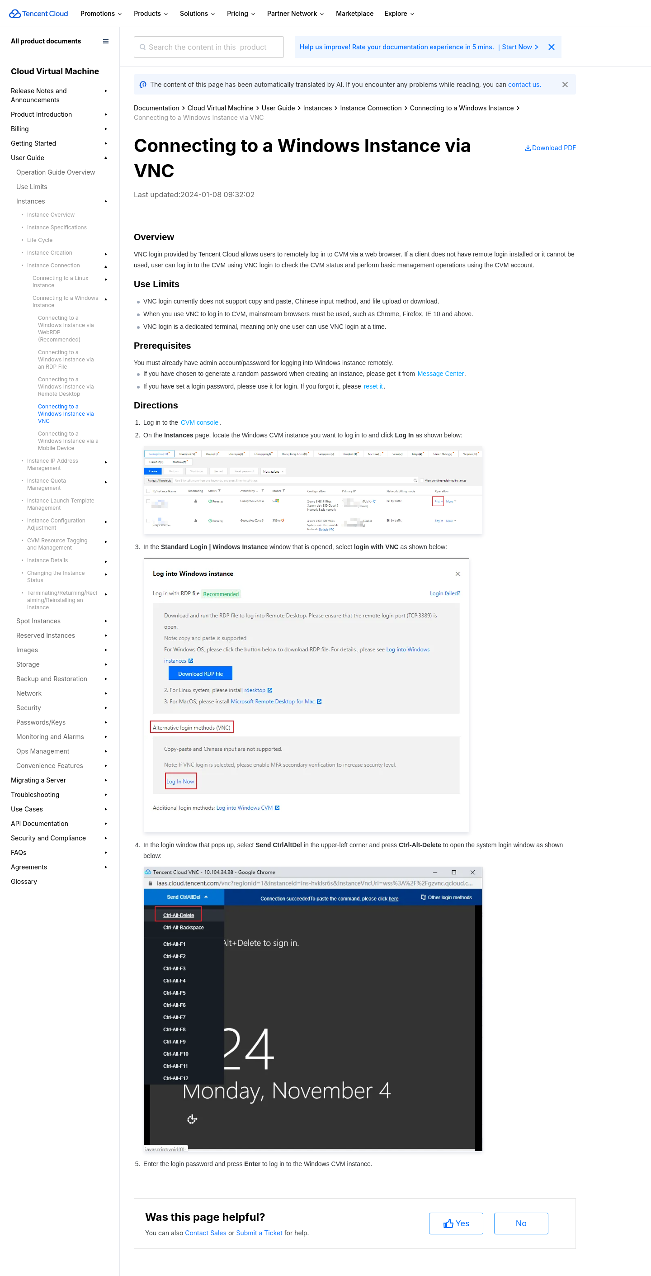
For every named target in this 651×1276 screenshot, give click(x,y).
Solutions (198, 13)
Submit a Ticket (260, 1233)
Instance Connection (370, 108)
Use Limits (31, 186)
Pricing (241, 13)
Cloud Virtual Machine (221, 108)
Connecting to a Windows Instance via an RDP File (66, 359)
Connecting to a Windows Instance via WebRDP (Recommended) (66, 328)
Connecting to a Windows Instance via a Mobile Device (68, 440)
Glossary (24, 881)
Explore (400, 13)
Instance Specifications (57, 227)
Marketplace (354, 13)
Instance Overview (51, 214)
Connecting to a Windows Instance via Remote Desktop (66, 386)
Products (151, 13)
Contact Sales (206, 1233)
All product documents (46, 41)
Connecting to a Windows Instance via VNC (66, 413)
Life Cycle (39, 240)
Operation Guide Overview (55, 172)
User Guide (278, 108)
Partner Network (296, 13)
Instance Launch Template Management (60, 504)
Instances (317, 108)
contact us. (524, 84)
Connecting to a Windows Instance (462, 108)
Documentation (156, 108)
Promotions (101, 13)
